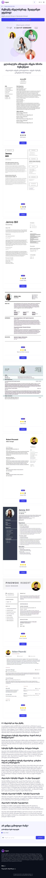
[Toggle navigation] (44, 2)
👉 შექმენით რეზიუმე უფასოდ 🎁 (23, 19)
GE (39, 2)
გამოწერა (40, 837)
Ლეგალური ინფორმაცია (7, 868)
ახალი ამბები (5, 832)
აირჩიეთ (23, 142)
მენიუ (2, 865)
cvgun (5, 2)
